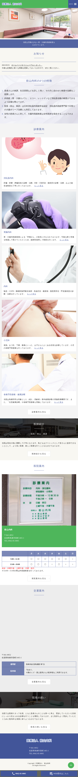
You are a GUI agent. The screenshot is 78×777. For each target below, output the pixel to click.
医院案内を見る (39, 578)
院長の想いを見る (39, 727)
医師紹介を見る (39, 454)
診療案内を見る (39, 412)
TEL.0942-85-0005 (11, 541)
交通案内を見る (39, 682)
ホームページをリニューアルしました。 (26, 65)
